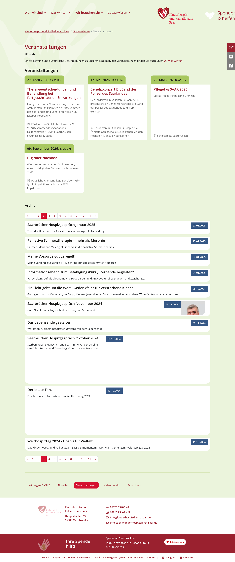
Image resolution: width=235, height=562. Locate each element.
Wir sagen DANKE (39, 485)
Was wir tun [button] (59, 13)
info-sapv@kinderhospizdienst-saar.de (133, 522)
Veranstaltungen (86, 485)
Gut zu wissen (81, 31)
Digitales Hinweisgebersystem (109, 557)
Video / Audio (112, 485)
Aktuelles (63, 485)
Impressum (59, 557)
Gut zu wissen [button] (117, 13)
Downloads (135, 485)
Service (151, 557)
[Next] (95, 216)
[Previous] (27, 216)
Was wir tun (175, 60)
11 (89, 215)
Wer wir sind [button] (34, 13)
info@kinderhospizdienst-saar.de (130, 517)
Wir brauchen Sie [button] (87, 13)
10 (82, 215)
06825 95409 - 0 (119, 507)
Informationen (136, 557)
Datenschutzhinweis (79, 557)
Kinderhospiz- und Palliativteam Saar (47, 31)
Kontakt (46, 557)
